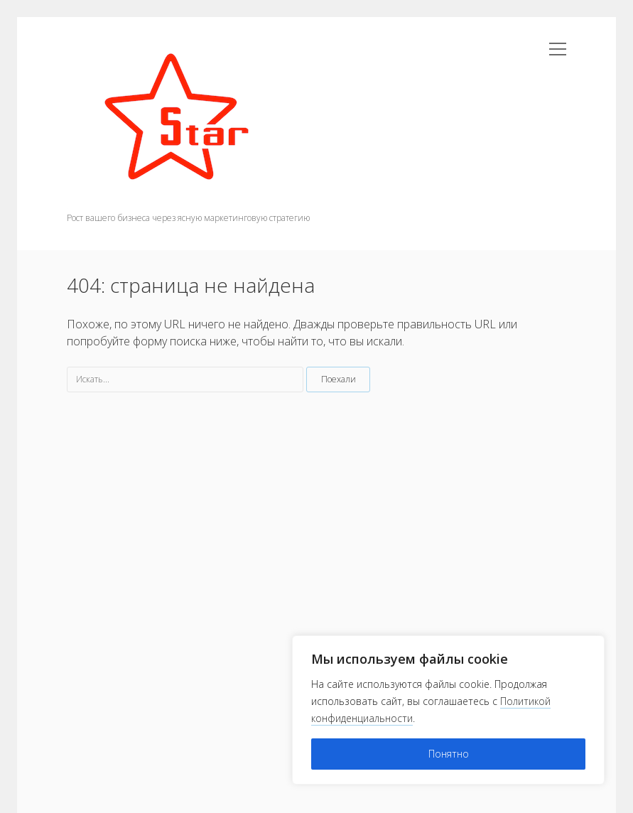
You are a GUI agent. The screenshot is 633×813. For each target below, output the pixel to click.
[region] (448, 710)
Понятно (448, 753)
